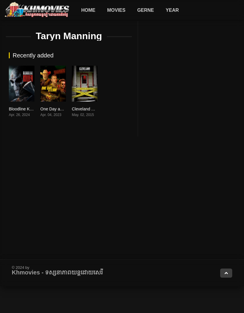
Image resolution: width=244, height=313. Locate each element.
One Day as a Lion (57, 109)
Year (172, 10)
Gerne (145, 10)
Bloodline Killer (22, 109)
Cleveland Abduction (90, 109)
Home (88, 10)
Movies (116, 10)
